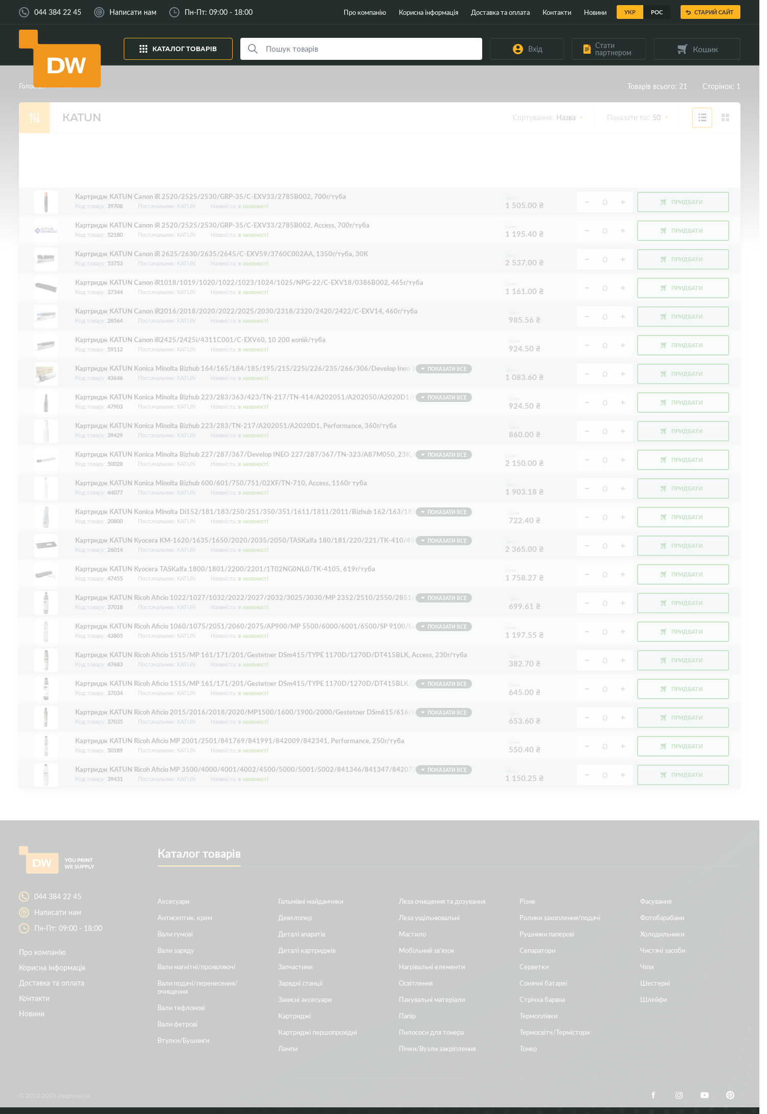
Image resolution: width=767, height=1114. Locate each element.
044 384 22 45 (57, 12)
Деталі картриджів (306, 950)
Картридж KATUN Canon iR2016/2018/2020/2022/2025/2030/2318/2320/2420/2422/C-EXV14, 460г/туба (246, 311)
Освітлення (416, 982)
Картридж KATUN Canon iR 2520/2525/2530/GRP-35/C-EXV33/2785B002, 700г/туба (210, 196)
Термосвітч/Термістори (555, 1032)
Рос (657, 12)
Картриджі (294, 1015)
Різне (527, 901)
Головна (30, 85)
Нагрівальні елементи (432, 966)
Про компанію (365, 12)
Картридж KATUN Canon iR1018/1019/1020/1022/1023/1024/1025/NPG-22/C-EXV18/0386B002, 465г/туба (249, 282)
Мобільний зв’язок (427, 950)
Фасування (655, 901)
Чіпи (646, 966)
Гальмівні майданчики (310, 901)
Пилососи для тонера (431, 1032)
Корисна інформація (428, 12)
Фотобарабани (662, 917)
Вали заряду (175, 950)
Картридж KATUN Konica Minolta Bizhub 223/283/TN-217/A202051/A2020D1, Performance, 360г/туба (236, 425)
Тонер (528, 1048)
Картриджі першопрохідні (317, 1032)
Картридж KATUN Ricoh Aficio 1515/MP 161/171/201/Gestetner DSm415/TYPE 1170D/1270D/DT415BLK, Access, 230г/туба (271, 655)
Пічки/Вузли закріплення (437, 1048)
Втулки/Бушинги (183, 1040)
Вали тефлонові (181, 1007)
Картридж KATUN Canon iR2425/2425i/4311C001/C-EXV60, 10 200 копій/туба (200, 340)
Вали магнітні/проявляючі (196, 966)
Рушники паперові (547, 933)
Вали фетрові (177, 1023)
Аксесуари (173, 901)
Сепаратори (537, 950)
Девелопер (295, 917)
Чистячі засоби (662, 950)
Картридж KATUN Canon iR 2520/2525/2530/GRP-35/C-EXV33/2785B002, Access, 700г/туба (222, 225)
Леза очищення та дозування (442, 901)
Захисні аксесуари (304, 999)
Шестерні (655, 982)
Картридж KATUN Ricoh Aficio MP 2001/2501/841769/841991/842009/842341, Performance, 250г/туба (239, 741)
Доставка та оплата (500, 12)
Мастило (412, 933)
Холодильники (662, 933)
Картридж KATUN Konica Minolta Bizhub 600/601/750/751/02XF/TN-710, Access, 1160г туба (221, 483)
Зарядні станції (300, 982)
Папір (407, 1015)
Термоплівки (538, 1015)
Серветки (534, 966)
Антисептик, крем (184, 917)
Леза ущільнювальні (429, 917)
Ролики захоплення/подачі (560, 917)
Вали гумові (175, 933)
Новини (595, 12)
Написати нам (132, 12)
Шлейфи (653, 999)
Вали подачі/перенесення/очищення (197, 986)
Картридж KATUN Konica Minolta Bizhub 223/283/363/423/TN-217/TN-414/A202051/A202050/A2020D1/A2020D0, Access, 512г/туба (273, 397)
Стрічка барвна (542, 999)
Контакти (557, 12)
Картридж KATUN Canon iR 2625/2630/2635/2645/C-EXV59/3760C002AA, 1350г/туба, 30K (221, 254)
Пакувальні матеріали (432, 999)
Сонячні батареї (543, 982)
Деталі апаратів (301, 933)
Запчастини (295, 966)
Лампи (288, 1048)
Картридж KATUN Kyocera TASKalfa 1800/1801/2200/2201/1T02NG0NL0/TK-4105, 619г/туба (225, 569)
